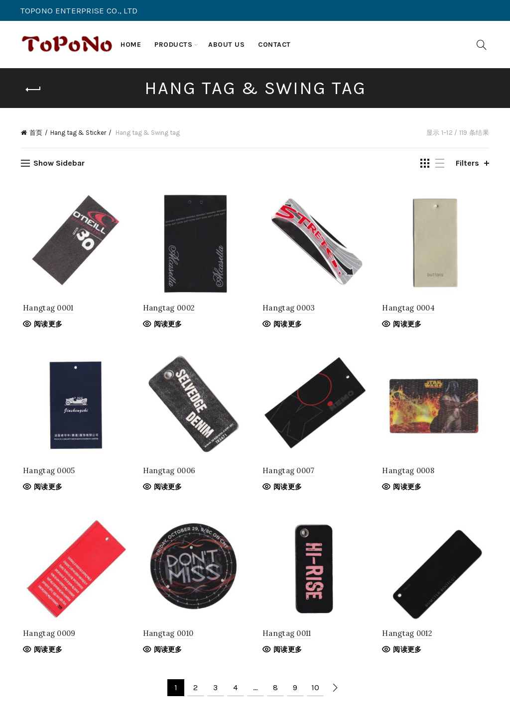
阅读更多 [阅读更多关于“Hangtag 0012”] (408, 652)
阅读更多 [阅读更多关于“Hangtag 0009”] (46, 652)
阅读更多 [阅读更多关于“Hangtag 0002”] (167, 325)
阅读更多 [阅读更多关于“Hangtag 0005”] (46, 489)
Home (131, 44)
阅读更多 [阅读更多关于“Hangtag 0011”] (287, 652)
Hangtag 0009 (47, 636)
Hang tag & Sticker (78, 132)
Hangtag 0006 (168, 472)
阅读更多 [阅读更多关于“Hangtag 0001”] (46, 325)
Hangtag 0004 (409, 309)
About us (226, 44)
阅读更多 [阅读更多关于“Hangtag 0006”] (167, 489)
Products (173, 44)
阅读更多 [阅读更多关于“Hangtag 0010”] (167, 652)
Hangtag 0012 (408, 636)
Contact (274, 44)
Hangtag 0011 (286, 636)
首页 (35, 132)
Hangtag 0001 (46, 309)
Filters (467, 163)
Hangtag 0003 (288, 309)
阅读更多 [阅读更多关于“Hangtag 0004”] (408, 325)
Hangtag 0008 (409, 472)
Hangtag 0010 (167, 636)
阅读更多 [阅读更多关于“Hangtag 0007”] (287, 489)
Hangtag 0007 (288, 472)
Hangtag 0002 (168, 309)
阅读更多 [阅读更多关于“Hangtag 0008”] (408, 489)
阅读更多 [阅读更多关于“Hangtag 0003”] (287, 325)
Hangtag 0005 (47, 472)
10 (315, 690)
